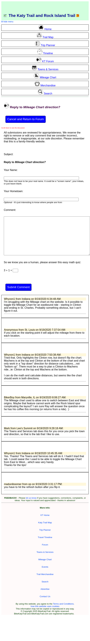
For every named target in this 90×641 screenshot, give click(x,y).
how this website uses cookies (45, 606)
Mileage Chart (45, 559)
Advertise (45, 589)
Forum (45, 544)
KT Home (45, 515)
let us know (31, 498)
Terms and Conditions (63, 604)
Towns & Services (45, 552)
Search (45, 581)
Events (45, 567)
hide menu (7, 21)
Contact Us (45, 596)
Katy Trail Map (45, 522)
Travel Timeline (45, 537)
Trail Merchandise (45, 574)
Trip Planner (45, 530)
